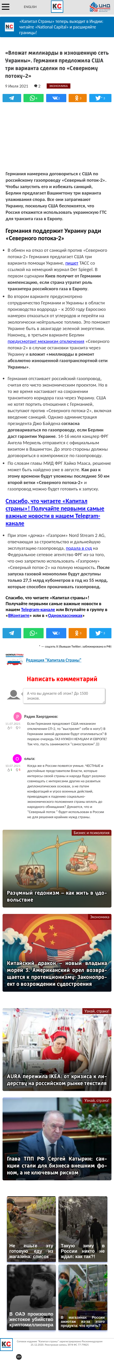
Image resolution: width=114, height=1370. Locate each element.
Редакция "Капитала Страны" (53, 660)
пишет (71, 263)
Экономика (99, 916)
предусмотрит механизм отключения (46, 341)
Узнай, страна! (96, 1011)
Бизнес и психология (91, 832)
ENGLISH (30, 7)
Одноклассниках (65, 615)
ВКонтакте (18, 615)
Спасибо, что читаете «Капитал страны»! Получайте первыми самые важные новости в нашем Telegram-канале (55, 512)
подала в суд (79, 548)
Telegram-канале (38, 609)
